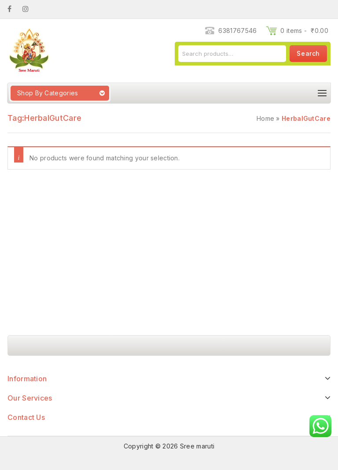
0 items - (304, 30)
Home (265, 118)
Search (308, 53)
